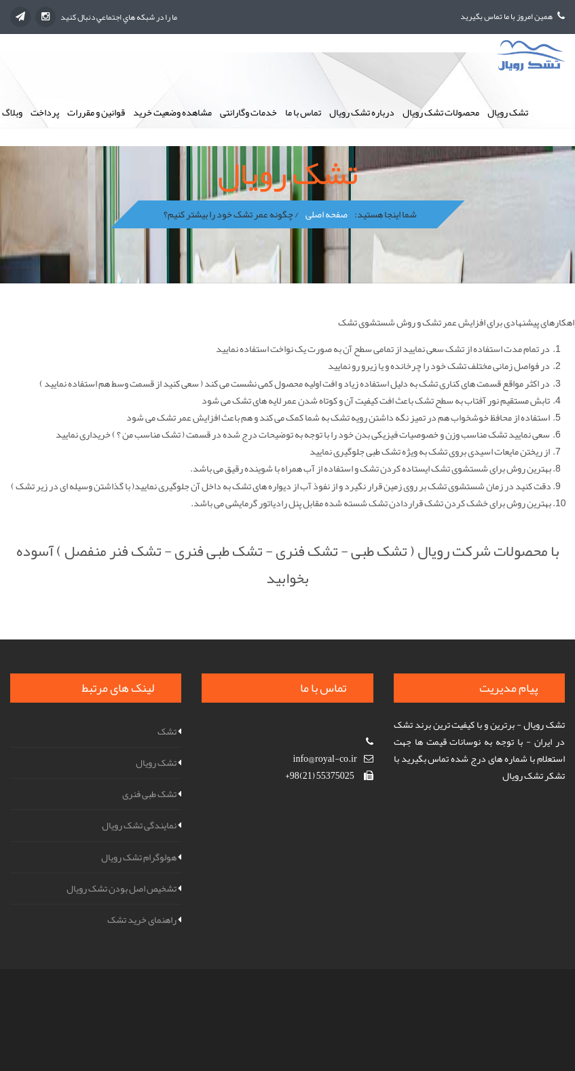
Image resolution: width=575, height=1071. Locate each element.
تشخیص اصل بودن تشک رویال (122, 888)
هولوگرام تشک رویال (139, 856)
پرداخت (45, 112)
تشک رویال (507, 112)
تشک (167, 731)
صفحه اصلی (326, 214)
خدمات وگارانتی (248, 112)
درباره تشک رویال (361, 112)
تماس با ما (303, 112)
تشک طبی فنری (149, 793)
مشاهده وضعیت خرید (172, 112)
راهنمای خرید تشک (142, 919)
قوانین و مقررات (96, 112)
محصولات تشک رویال (441, 112)
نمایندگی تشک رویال (139, 825)
